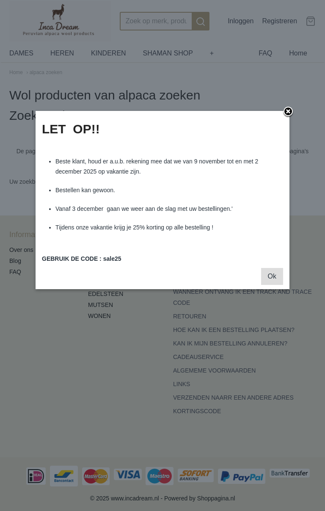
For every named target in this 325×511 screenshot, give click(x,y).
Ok (272, 276)
